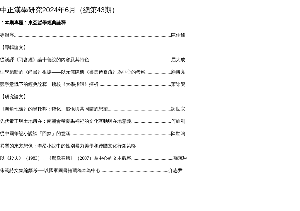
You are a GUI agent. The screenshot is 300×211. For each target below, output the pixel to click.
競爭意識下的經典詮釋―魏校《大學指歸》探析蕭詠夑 (92, 84)
